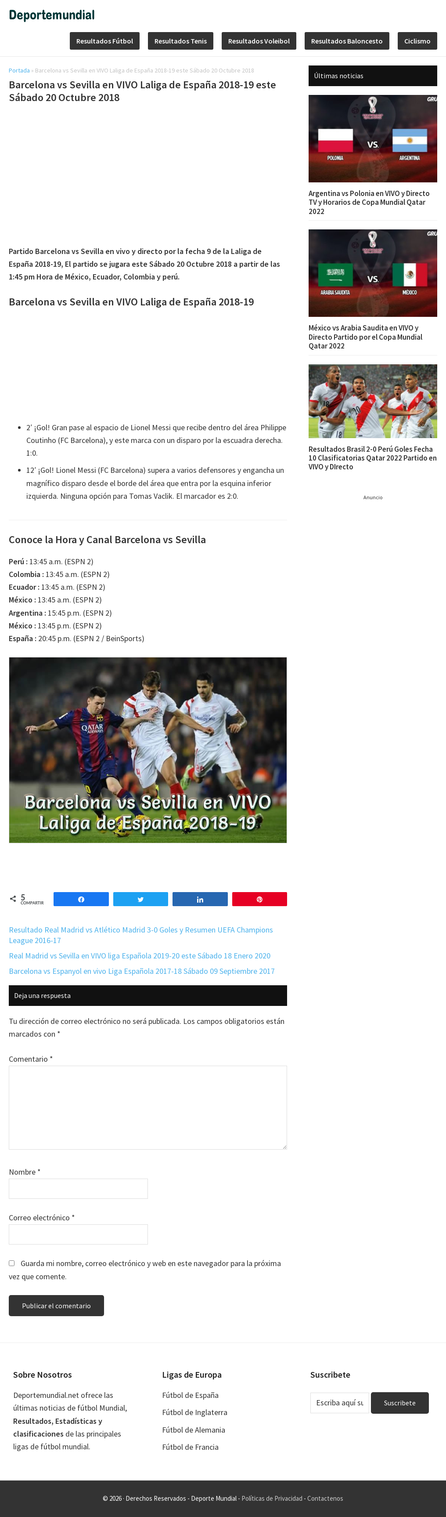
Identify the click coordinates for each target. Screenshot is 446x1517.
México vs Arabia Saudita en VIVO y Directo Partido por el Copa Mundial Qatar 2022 (365, 337)
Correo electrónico (42, 1217)
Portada (19, 70)
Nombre (25, 1172)
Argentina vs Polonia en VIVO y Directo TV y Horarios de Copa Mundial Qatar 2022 (369, 202)
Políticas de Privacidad (271, 1498)
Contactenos (325, 1498)
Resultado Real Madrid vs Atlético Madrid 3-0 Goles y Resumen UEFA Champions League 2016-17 (141, 935)
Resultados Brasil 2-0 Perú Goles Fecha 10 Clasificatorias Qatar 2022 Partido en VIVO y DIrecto (373, 458)
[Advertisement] (148, 176)
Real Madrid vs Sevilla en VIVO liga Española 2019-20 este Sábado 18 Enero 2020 (139, 956)
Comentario (31, 1059)
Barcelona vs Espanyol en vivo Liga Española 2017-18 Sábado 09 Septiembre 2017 (142, 971)
